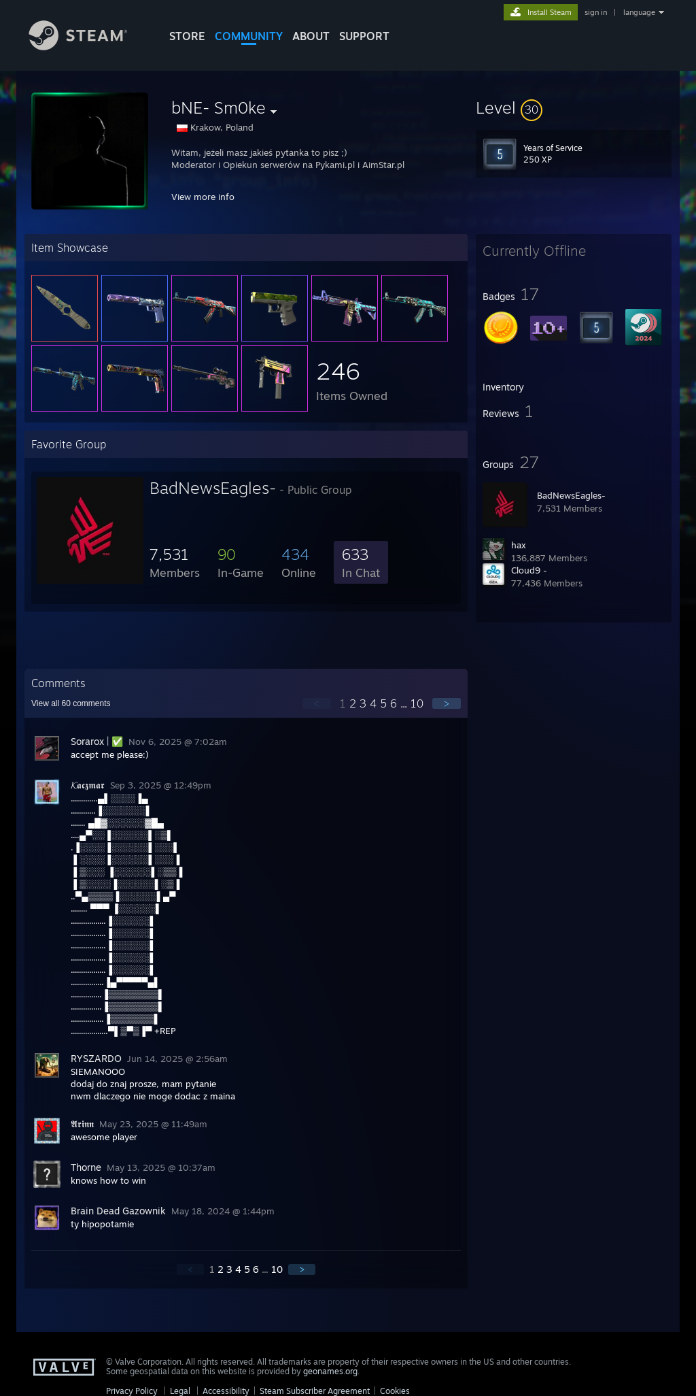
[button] (574, 107)
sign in (596, 12)
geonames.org (330, 1371)
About (311, 36)
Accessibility (226, 1391)
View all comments (71, 703)
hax (518, 544)
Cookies (395, 1391)
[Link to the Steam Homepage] (88, 46)
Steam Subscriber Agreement (315, 1391)
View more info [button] (202, 196)
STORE (187, 36)
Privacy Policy (132, 1391)
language (639, 12)
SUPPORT (364, 36)
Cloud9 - (529, 570)
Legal (180, 1391)
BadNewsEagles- (571, 495)
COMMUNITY (249, 36)
